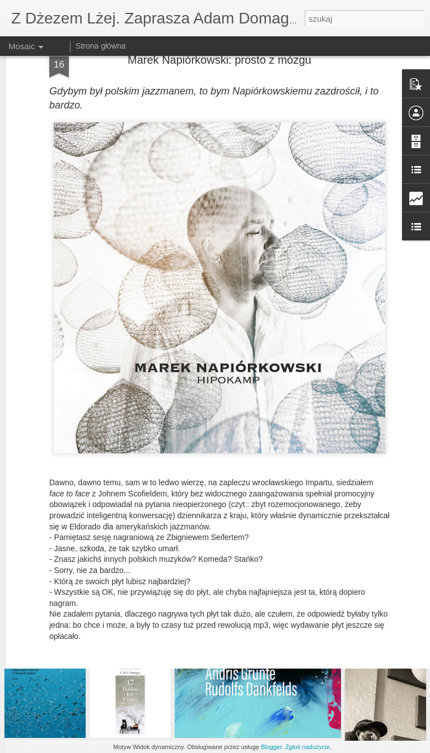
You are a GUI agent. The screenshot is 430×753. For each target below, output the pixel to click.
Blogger (271, 746)
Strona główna (101, 45)
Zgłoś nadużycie (307, 746)
